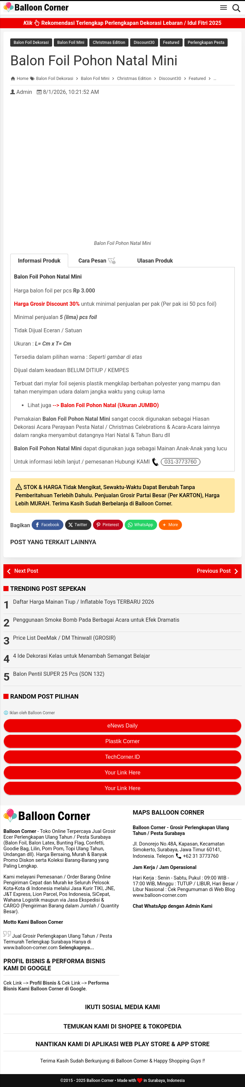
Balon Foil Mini (70, 42)
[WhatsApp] (141, 525)
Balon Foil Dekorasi (31, 42)
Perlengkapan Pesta (206, 42)
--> (106, 405)
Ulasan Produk (155, 260)
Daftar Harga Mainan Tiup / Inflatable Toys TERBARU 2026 (83, 602)
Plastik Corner (122, 741)
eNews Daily (122, 726)
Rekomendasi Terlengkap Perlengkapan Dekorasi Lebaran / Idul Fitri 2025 (122, 23)
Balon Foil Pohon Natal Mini (94, 61)
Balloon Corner (100, 1080)
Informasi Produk (39, 260)
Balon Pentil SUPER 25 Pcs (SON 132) (58, 674)
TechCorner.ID (122, 757)
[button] (170, 525)
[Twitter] (78, 525)
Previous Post (214, 571)
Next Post (26, 571)
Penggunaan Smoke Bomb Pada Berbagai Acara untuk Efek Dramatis (96, 620)
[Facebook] (47, 525)
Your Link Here (122, 772)
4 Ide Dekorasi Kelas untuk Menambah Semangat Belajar (81, 656)
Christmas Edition (109, 42)
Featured (171, 42)
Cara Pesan (97, 261)
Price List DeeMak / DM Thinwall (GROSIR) (64, 638)
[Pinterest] (108, 525)
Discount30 (144, 42)
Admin (24, 92)
